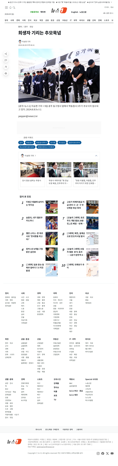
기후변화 (56, 317)
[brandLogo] (59, 10)
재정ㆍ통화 (41, 300)
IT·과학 (72, 339)
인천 (70, 306)
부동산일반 (57, 343)
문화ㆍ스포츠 (9, 355)
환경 (22, 312)
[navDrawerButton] (6, 7)
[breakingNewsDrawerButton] (10, 7)
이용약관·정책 (68, 430)
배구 (38, 395)
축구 (38, 389)
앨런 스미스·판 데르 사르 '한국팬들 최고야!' (34, 236)
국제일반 (56, 329)
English (74, 12)
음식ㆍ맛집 (9, 418)
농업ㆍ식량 (41, 312)
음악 (22, 392)
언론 (6, 398)
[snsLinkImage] (98, 453)
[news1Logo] (14, 441)
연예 (23, 379)
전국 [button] (20, 27)
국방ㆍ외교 (89, 297)
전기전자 (40, 349)
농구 (38, 398)
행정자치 (72, 297)
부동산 (55, 339)
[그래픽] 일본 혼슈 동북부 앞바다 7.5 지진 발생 (35, 267)
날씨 (22, 314)
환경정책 (40, 314)
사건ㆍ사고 (25, 297)
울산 (70, 329)
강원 (70, 309)
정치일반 (8, 306)
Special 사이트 (91, 379)
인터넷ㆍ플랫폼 (74, 343)
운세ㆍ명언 (9, 406)
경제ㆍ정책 (41, 297)
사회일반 (24, 323)
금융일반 (24, 343)
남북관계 (8, 357)
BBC (70, 383)
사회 (23, 293)
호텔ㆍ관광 (41, 369)
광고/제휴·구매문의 (52, 430)
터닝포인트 (89, 395)
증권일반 (24, 355)
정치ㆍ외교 (9, 343)
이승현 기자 (26, 42)
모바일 (71, 349)
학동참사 (29, 142)
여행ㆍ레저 (9, 403)
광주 (21, 142)
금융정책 (24, 346)
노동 (22, 309)
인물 (22, 317)
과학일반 (72, 360)
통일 (86, 300)
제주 (70, 332)
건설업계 (56, 355)
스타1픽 (88, 389)
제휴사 (72, 379)
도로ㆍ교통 (9, 409)
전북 (70, 317)
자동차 (39, 352)
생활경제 (40, 360)
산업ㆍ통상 (41, 303)
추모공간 (62, 142)
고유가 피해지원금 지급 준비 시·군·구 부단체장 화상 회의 (76, 205)
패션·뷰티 (40, 363)
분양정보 (56, 349)
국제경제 (56, 314)
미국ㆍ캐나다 (57, 300)
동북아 (55, 297)
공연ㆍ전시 (9, 383)
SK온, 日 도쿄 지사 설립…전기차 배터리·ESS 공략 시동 (51, 2)
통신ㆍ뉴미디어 (74, 346)
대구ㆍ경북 (73, 323)
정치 (7, 293)
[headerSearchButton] (14, 7)
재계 (38, 346)
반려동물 (8, 412)
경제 (39, 293)
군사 (6, 346)
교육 (22, 303)
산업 (39, 339)
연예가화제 (25, 383)
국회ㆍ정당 (9, 300)
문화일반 (8, 395)
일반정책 (56, 346)
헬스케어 (88, 349)
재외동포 (88, 303)
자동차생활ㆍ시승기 (12, 415)
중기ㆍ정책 (41, 355)
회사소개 (39, 430)
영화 (22, 389)
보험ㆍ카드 (25, 352)
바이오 (88, 339)
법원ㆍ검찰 (25, 300)
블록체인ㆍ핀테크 (27, 363)
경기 (70, 303)
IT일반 (71, 352)
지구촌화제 (57, 326)
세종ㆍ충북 (73, 312)
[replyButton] (5, 60)
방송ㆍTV (24, 386)
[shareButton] (5, 53)
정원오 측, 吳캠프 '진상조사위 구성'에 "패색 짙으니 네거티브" (95, 2)
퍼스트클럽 (89, 400)
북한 (7, 339)
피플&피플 (57, 323)
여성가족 (24, 320)
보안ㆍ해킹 (73, 355)
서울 (70, 300)
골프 (38, 400)
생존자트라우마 (74, 142)
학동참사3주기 (41, 142)
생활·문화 (9, 379)
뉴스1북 (88, 398)
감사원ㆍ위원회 (10, 303)
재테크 (23, 360)
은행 (22, 349)
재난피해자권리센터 (27, 147)
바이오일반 (89, 352)
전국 (71, 293)
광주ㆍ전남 (73, 320)
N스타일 (24, 400)
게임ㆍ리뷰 (73, 357)
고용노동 (40, 309)
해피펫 (43, 12)
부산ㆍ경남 (73, 326)
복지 (22, 306)
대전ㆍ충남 (73, 314)
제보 (111, 7)
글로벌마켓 (73, 386)
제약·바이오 (89, 346)
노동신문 (83, 12)
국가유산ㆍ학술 (10, 392)
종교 (6, 389)
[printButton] (5, 73)
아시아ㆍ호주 (57, 303)
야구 (38, 383)
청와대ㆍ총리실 (10, 297)
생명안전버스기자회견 (46, 147)
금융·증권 (25, 339)
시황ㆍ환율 (25, 357)
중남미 (55, 312)
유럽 (54, 306)
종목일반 (40, 403)
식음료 (39, 366)
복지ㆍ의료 (89, 343)
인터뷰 (23, 398)
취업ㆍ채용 (41, 372)
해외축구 (40, 392)
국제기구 (56, 320)
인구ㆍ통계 (41, 306)
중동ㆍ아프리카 (58, 309)
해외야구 (40, 386)
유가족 (52, 142)
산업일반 (40, 343)
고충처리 (79, 430)
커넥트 (106, 7)
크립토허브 (34, 12)
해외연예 (24, 395)
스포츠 (39, 379)
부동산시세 (57, 352)
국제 (55, 293)
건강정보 (8, 400)
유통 (38, 357)
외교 (87, 293)
